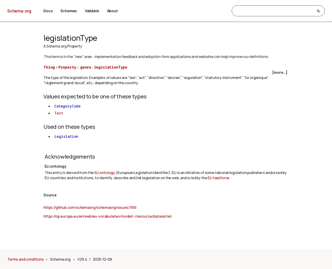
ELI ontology (104, 172)
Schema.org (19, 11)
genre (85, 67)
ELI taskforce (218, 177)
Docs (48, 10)
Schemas (68, 10)
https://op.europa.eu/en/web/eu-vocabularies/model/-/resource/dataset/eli (107, 216)
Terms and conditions (25, 259)
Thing (49, 67)
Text (58, 113)
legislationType (111, 67)
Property (67, 67)
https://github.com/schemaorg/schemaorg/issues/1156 (90, 207)
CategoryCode (67, 106)
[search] (274, 11)
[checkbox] (166, 72)
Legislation (66, 136)
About (112, 10)
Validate (92, 10)
